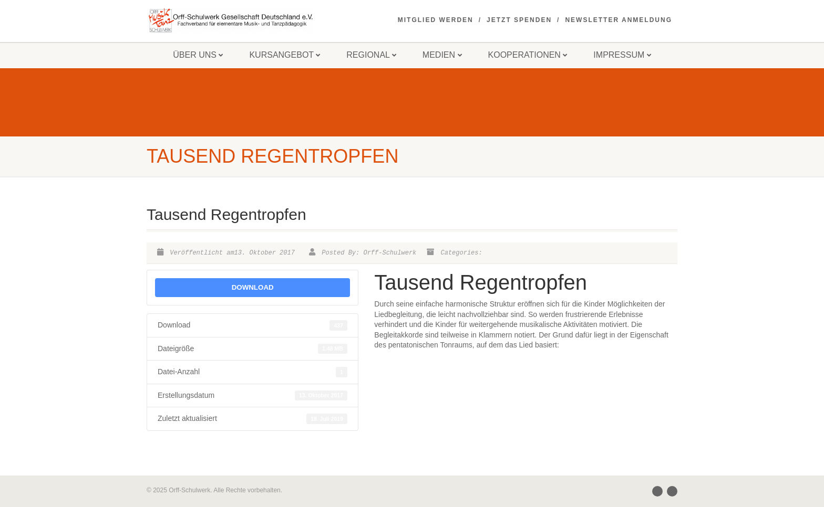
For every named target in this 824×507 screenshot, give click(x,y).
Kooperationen (528, 54)
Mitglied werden (435, 20)
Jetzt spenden (519, 20)
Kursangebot (284, 54)
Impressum (622, 54)
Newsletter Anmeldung (618, 20)
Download (253, 287)
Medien (442, 54)
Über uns (198, 54)
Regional (371, 54)
